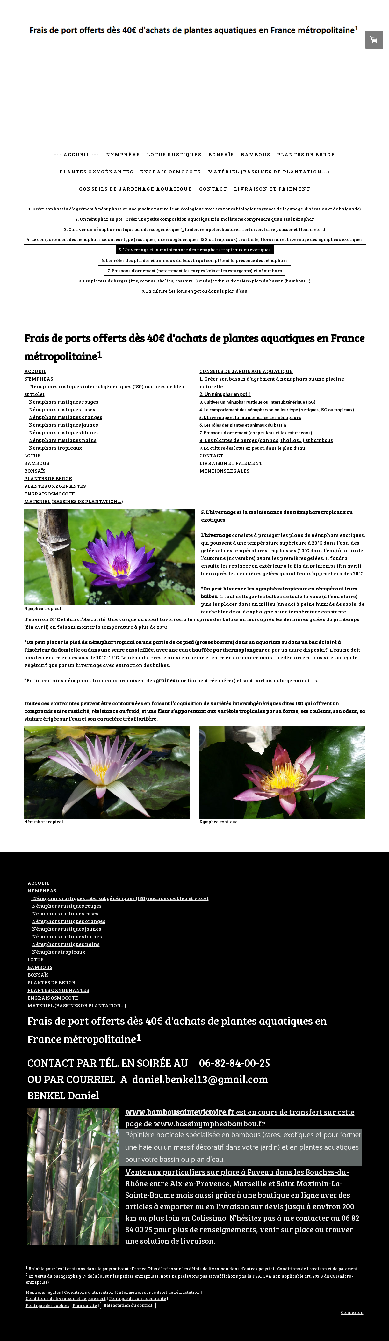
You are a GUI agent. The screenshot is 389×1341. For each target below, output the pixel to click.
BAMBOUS (36, 462)
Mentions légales (43, 1292)
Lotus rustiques (174, 154)
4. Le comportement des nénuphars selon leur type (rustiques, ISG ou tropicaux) (276, 410)
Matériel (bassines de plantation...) (269, 171)
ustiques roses (62, 409)
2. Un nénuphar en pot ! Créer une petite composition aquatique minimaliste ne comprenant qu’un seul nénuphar (194, 219)
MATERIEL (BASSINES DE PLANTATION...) (73, 501)
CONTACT (211, 455)
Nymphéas (123, 154)
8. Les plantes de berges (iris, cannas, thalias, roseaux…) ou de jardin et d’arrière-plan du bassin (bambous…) (194, 281)
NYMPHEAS (38, 378)
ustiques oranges (65, 417)
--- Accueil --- (76, 154)
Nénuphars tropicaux (55, 447)
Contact (213, 188)
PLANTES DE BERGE (48, 478)
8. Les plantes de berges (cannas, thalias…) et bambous (266, 439)
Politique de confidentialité (137, 1298)
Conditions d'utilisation (89, 1292)
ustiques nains (63, 439)
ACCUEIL (35, 371)
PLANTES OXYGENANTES (55, 485)
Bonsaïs (221, 154)
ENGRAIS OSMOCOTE (49, 493)
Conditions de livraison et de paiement (317, 1269)
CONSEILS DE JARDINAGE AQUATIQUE (246, 371)
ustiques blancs (64, 432)
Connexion (352, 1312)
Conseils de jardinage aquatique (135, 188)
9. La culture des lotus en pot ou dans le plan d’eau (194, 291)
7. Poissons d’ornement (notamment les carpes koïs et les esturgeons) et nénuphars (194, 270)
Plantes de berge (306, 154)
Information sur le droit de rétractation (158, 1292)
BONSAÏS (34, 470)
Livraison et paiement (272, 188)
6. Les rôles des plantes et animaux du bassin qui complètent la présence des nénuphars (194, 260)
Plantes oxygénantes (96, 171)
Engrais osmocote (170, 171)
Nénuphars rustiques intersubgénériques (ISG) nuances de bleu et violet (120, 898)
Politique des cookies (47, 1305)
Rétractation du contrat (128, 1305)
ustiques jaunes (63, 424)
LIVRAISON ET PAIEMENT (230, 462)
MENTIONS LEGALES (224, 470)
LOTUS (32, 455)
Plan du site (85, 1305)
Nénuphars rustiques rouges (63, 401)
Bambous (255, 154)
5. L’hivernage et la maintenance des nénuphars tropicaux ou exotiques (194, 249)
